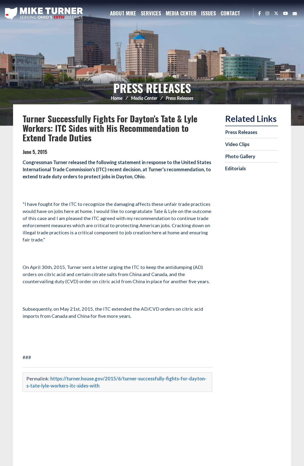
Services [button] (151, 13)
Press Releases (152, 87)
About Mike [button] (123, 13)
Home (116, 98)
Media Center (144, 98)
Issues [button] (208, 13)
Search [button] (247, 13)
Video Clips (237, 144)
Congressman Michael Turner (44, 13)
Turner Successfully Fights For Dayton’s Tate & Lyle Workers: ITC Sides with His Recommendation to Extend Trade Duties (110, 128)
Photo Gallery (240, 156)
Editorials (235, 168)
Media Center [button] (181, 13)
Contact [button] (230, 13)
